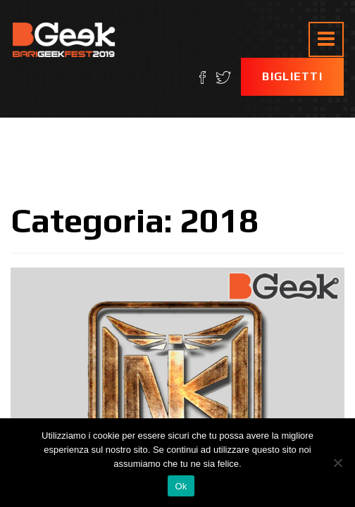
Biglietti (292, 76)
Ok (181, 486)
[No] (337, 463)
